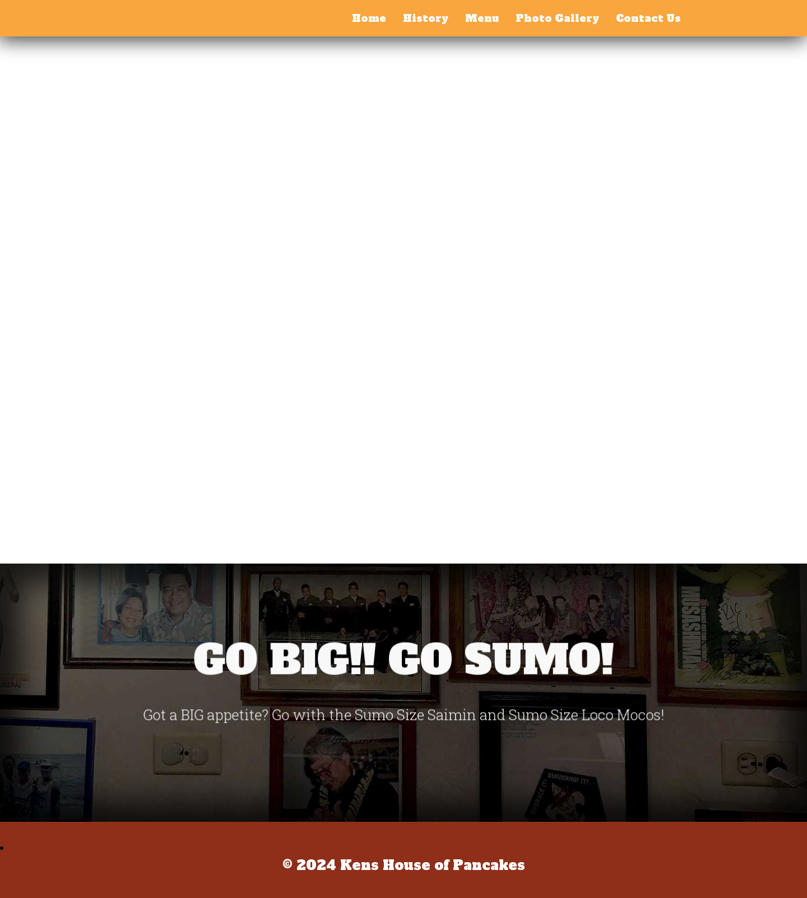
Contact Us (648, 18)
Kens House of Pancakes (130, 15)
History (425, 18)
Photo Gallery (557, 18)
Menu (482, 18)
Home (369, 18)
